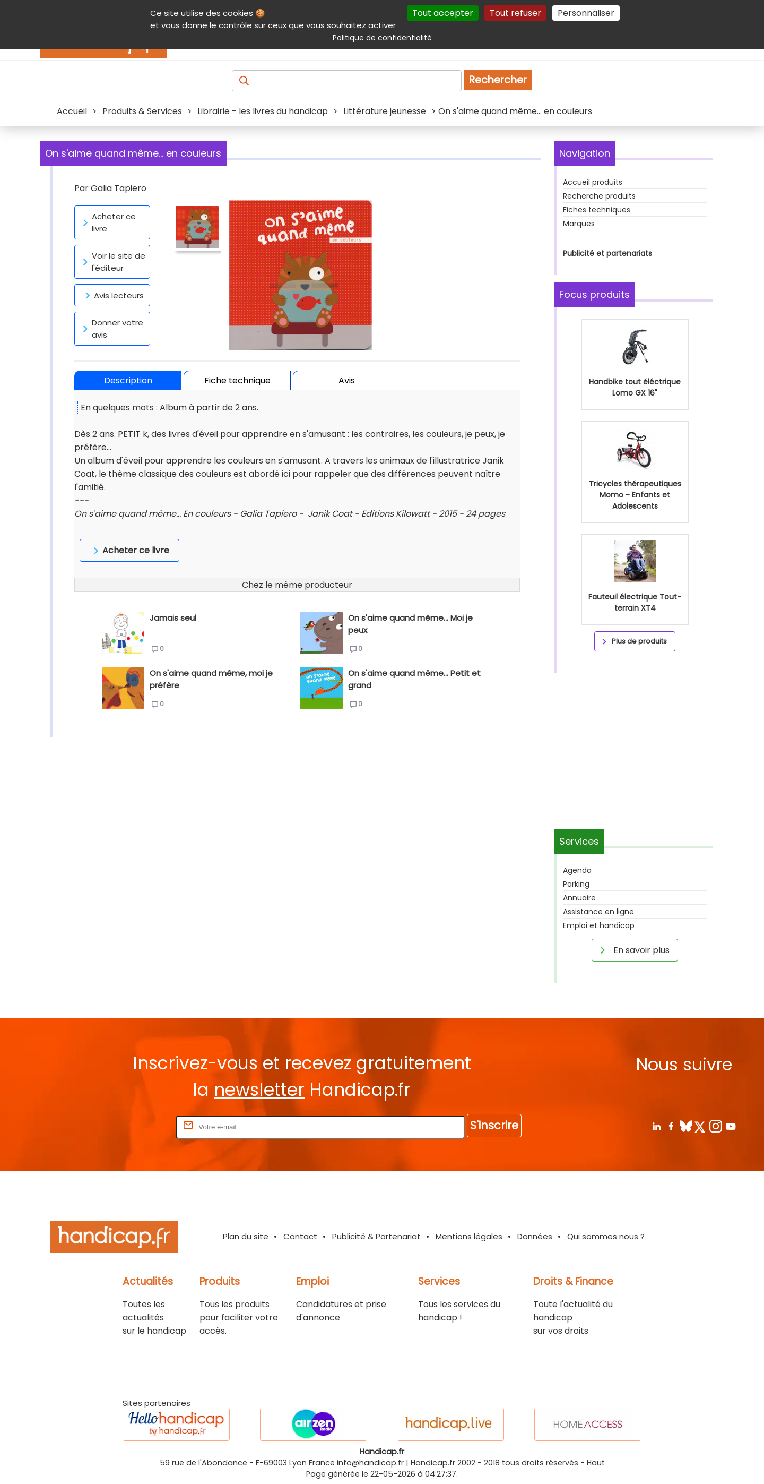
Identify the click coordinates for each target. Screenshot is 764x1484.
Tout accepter (442, 13)
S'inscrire (494, 1125)
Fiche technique (237, 380)
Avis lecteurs (112, 295)
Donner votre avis (111, 328)
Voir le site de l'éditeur (112, 261)
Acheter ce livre (107, 222)
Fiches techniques (596, 209)
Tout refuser (515, 13)
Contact (300, 1236)
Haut (596, 1462)
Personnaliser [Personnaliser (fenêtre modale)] (586, 13)
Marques (579, 223)
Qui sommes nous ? (606, 1236)
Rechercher (498, 80)
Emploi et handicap (599, 925)
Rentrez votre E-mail (131, 1126)
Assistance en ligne (598, 911)
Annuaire (579, 898)
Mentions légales (469, 1236)
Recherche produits (599, 196)
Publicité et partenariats (607, 253)
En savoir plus (633, 949)
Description (128, 380)
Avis (346, 380)
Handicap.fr (433, 1462)
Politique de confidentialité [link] (382, 37)
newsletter (259, 1089)
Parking (576, 884)
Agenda (577, 870)
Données (534, 1236)
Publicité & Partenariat (376, 1236)
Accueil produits (592, 182)
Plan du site (245, 1236)
